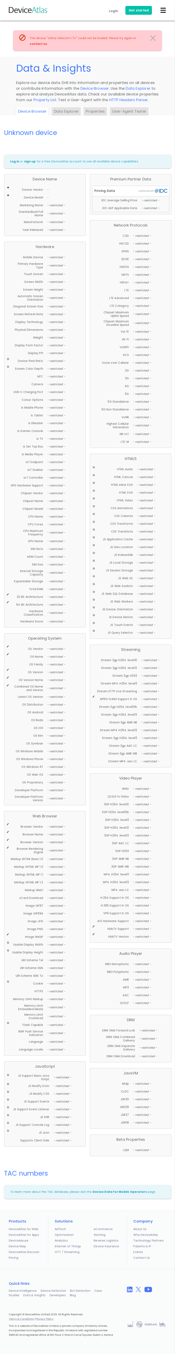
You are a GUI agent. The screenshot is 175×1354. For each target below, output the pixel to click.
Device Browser (94, 88)
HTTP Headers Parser (128, 99)
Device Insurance (106, 1246)
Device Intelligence (23, 1291)
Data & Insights (34, 1295)
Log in (14, 161)
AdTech (60, 1229)
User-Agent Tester (129, 111)
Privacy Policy (45, 1319)
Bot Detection (80, 1291)
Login (113, 11)
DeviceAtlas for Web (24, 1229)
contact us (38, 44)
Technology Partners (148, 1240)
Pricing (13, 1258)
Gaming (99, 1235)
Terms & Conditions (21, 1319)
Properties (95, 111)
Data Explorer (138, 88)
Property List (44, 99)
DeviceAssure (18, 1240)
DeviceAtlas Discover (24, 1252)
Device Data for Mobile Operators (120, 1192)
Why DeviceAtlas (145, 1235)
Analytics (61, 1240)
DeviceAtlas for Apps (24, 1235)
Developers (58, 1295)
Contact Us (141, 1258)
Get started (139, 10)
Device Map (17, 1246)
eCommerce (103, 1229)
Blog (73, 1295)
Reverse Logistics (106, 1240)
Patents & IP (142, 1246)
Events (138, 1252)
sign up (30, 161)
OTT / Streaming (67, 1252)
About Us (139, 1229)
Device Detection (53, 1291)
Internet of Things (68, 1246)
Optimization (64, 1235)
